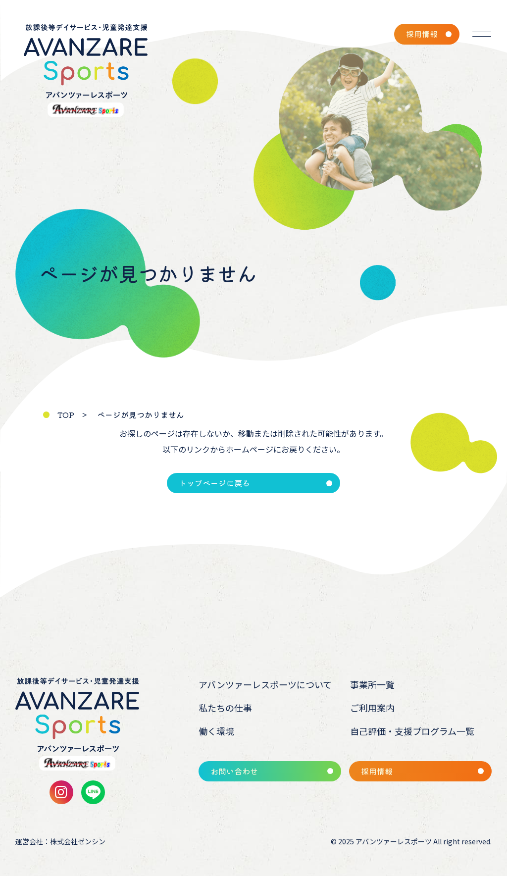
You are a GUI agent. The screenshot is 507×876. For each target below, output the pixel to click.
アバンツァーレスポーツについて (265, 684)
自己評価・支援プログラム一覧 (412, 730)
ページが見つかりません (140, 414)
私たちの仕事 (225, 707)
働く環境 (216, 730)
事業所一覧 (372, 684)
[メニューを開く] (481, 34)
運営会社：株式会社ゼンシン (60, 841)
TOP (65, 414)
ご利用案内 (372, 707)
